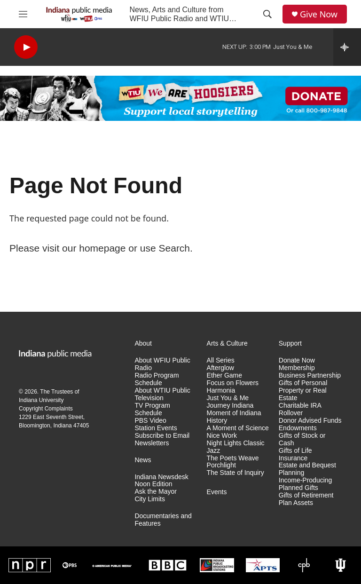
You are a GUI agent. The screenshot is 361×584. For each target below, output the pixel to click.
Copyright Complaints (46, 408)
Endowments (298, 428)
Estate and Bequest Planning (307, 469)
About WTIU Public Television (162, 394)
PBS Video (150, 420)
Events (217, 492)
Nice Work (222, 435)
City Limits (149, 499)
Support (290, 343)
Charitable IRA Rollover (300, 409)
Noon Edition (153, 484)
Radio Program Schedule (156, 379)
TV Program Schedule (152, 409)
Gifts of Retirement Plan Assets (306, 499)
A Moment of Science (238, 428)
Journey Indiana (230, 405)
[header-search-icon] (267, 14)
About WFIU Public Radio (162, 364)
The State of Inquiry (235, 472)
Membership (297, 367)
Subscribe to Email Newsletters (161, 439)
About (143, 343)
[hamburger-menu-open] (23, 14)
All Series (221, 360)
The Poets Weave (233, 458)
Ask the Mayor (155, 491)
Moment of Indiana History (234, 417)
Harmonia (221, 390)
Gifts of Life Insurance (295, 454)
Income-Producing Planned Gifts (305, 484)
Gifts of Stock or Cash (302, 439)
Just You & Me (228, 398)
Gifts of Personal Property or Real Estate (303, 390)
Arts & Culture (227, 343)
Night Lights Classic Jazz (236, 447)
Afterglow (220, 367)
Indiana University (41, 400)
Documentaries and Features (162, 520)
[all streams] (347, 47)
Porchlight (221, 465)
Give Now (318, 14)
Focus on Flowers (233, 383)
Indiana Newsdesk (161, 477)
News (142, 460)
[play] (25, 47)
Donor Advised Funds (310, 420)
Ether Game (224, 375)
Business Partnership (310, 375)
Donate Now (297, 360)
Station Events (155, 428)
